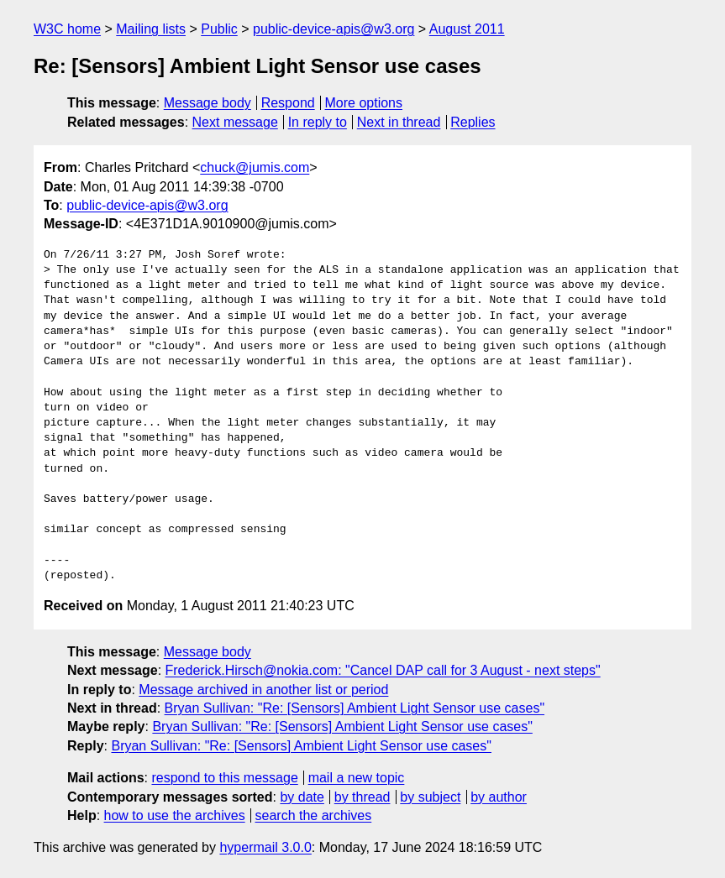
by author (498, 797)
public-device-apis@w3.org (333, 29)
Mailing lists (151, 29)
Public (219, 29)
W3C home (67, 29)
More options (364, 103)
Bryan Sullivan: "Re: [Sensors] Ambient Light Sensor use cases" (354, 708)
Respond (288, 103)
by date (301, 797)
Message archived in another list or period (263, 689)
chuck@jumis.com (254, 167)
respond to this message (224, 778)
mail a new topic (356, 778)
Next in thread (399, 122)
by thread (362, 797)
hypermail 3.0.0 (265, 847)
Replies (472, 122)
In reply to (317, 122)
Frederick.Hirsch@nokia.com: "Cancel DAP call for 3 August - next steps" (383, 670)
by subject (430, 797)
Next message (235, 122)
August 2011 (467, 29)
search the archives (313, 815)
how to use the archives (174, 815)
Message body (207, 103)
